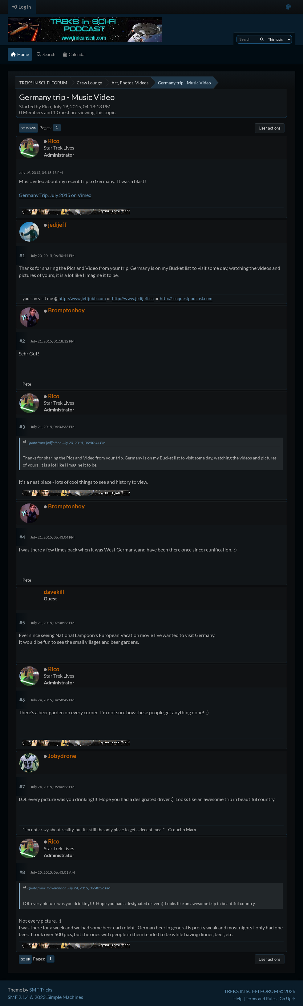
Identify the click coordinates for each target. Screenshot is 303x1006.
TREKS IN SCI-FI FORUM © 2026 (259, 991)
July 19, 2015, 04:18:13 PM (41, 172)
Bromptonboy (66, 310)
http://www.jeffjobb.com (82, 298)
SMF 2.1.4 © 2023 (27, 997)
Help (238, 998)
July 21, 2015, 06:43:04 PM (52, 537)
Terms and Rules (261, 998)
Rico (53, 140)
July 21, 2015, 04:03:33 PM (52, 427)
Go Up (25, 959)
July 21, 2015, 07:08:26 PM (52, 623)
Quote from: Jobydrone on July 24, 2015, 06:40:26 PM (68, 888)
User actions (270, 128)
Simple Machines (65, 997)
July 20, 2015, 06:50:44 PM (52, 256)
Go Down (28, 128)
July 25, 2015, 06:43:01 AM (52, 872)
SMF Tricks (40, 989)
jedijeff (57, 224)
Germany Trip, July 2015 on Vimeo (55, 195)
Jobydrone (62, 755)
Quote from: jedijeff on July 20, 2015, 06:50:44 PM (66, 442)
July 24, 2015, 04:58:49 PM (52, 700)
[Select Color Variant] (288, 7)
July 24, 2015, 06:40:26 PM (52, 787)
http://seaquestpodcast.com (186, 298)
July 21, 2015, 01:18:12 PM (52, 341)
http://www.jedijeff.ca (133, 298)
